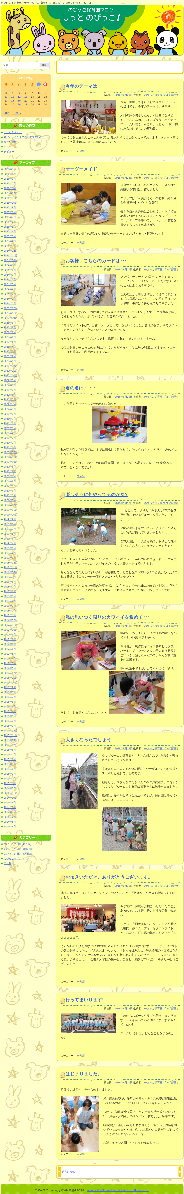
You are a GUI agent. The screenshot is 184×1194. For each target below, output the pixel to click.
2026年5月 (10, 169)
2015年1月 (10, 783)
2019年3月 (10, 548)
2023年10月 (10, 317)
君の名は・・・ (81, 387)
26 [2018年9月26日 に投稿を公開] (19, 104)
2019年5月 (10, 538)
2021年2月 (10, 442)
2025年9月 (10, 207)
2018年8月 (10, 581)
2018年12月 (10, 562)
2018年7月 (10, 586)
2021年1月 (10, 447)
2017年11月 (10, 624)
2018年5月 (10, 596)
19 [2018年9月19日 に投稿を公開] (19, 100)
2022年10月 (10, 375)
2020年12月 (10, 452)
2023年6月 (10, 337)
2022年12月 (10, 365)
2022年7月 (10, 389)
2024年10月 (10, 260)
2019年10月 (10, 514)
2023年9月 (10, 322)
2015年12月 (10, 730)
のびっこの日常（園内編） (19, 848)
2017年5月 (10, 653)
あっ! (7, 146)
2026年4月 (10, 173)
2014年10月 (10, 797)
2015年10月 (10, 740)
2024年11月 (10, 255)
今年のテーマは (81, 86)
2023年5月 (10, 341)
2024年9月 (10, 265)
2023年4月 (10, 346)
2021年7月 (10, 418)
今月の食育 (10, 141)
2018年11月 (10, 567)
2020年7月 (10, 476)
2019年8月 (10, 524)
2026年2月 (10, 183)
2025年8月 (10, 212)
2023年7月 (10, 332)
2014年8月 (10, 807)
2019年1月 (10, 557)
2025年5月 (10, 226)
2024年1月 (10, 303)
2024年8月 (10, 269)
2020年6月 (10, 481)
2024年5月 (10, 284)
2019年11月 (10, 509)
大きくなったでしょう (88, 739)
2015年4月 (10, 768)
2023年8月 (10, 327)
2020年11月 (10, 457)
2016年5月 (10, 706)
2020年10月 (10, 461)
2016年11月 (10, 677)
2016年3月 (10, 716)
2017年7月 (10, 644)
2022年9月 (10, 380)
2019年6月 (10, 533)
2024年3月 (10, 293)
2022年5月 (10, 399)
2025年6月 (10, 221)
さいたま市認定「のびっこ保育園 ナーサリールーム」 (118, 1190)
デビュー (9, 151)
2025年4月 (10, 231)
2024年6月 (10, 279)
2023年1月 (10, 361)
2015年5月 (10, 764)
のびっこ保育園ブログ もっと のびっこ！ (92, 30)
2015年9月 (10, 744)
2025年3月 (10, 236)
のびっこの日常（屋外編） (19, 853)
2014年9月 (10, 802)
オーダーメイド (81, 168)
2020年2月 (10, 495)
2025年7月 (10, 217)
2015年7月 (10, 754)
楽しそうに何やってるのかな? (97, 494)
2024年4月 (10, 289)
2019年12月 (10, 505)
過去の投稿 (68, 1171)
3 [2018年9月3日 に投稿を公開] (6, 92)
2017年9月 (10, 634)
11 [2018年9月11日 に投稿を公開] (12, 96)
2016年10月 (10, 682)
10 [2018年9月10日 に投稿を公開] (6, 96)
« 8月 (6, 113)
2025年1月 (10, 245)
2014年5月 (10, 821)
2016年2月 (10, 720)
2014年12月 (10, 788)
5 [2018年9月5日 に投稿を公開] (19, 92)
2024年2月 (10, 298)
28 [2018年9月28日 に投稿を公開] (32, 104)
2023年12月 (10, 308)
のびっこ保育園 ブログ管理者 (161, 94)
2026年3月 (10, 178)
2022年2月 (10, 413)
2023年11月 (10, 313)
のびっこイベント (14, 858)
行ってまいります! (85, 999)
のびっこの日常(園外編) (17, 844)
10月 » (16, 113)
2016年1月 (10, 725)
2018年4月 (10, 600)
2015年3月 (10, 773)
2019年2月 (10, 553)
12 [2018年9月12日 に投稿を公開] (19, 96)
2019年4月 (10, 543)
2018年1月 (10, 615)
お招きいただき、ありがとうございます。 (109, 877)
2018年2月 (10, 610)
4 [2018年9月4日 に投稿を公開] (12, 92)
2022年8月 (10, 385)
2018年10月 (10, 572)
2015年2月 (10, 778)
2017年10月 (10, 629)
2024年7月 (10, 274)
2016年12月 (10, 672)
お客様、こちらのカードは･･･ (96, 260)
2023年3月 (10, 351)
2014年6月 (10, 816)
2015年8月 (10, 749)
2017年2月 (10, 663)
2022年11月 (10, 370)
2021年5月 (10, 428)
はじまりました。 (84, 1073)
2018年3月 (10, 605)
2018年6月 (10, 591)
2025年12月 (10, 193)
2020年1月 (10, 500)
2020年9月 (10, 466)
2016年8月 (10, 692)
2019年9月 (10, 519)
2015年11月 (10, 735)
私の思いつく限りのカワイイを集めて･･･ (108, 617)
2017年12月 (10, 620)
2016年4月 (10, 711)
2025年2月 (10, 241)
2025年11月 (10, 197)
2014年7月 (10, 812)
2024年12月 (10, 250)
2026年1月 (10, 188)
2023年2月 (10, 356)
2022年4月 (10, 404)
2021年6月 (10, 423)
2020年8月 (10, 471)
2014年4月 (10, 826)
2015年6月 (10, 759)
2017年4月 (10, 658)
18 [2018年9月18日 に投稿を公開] (12, 100)
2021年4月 (10, 433)
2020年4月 (10, 485)
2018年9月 (10, 576)
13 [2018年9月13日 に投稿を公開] (25, 96)
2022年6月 (10, 394)
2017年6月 (10, 648)
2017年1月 (10, 668)
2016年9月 (10, 687)
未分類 (81, 150)
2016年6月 (10, 701)
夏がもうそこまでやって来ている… (24, 137)
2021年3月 (10, 437)
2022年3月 (10, 409)
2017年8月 (10, 639)
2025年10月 (10, 202)
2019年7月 (10, 529)
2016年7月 (10, 696)
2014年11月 (10, 792)
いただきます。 (13, 132)
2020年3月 (10, 490)
